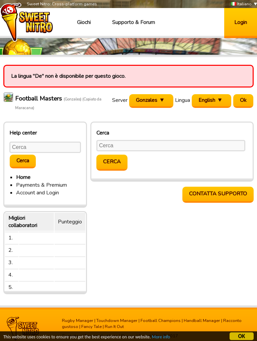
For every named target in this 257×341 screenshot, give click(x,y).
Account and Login (37, 192)
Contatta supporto (218, 193)
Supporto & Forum (133, 22)
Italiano (241, 4)
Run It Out (114, 327)
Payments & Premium (41, 185)
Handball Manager (202, 321)
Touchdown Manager (117, 321)
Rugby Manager (77, 321)
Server (119, 100)
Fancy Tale (91, 327)
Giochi (84, 22)
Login (240, 22)
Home (23, 177)
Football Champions (161, 321)
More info (161, 338)
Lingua (182, 100)
